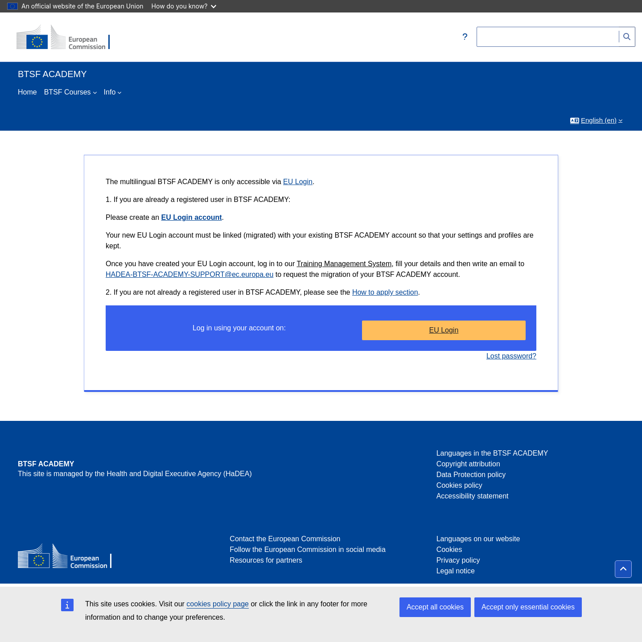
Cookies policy (459, 485)
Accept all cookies (435, 607)
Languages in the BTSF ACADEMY (492, 453)
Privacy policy (458, 560)
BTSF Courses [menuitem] (67, 92)
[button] (465, 37)
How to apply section (385, 292)
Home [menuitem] (27, 92)
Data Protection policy (471, 474)
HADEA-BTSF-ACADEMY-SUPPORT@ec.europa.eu (189, 274)
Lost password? (511, 356)
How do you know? (184, 6)
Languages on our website (478, 539)
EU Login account (191, 217)
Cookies (449, 549)
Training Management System (343, 264)
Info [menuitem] (110, 92)
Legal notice (455, 571)
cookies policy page (217, 604)
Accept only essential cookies (528, 607)
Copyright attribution (468, 464)
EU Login (298, 181)
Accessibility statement (472, 496)
